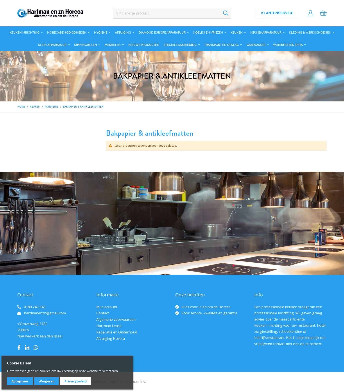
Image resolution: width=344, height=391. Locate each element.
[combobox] (172, 13)
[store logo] (50, 13)
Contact (102, 313)
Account (310, 13)
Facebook (19, 347)
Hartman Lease (109, 325)
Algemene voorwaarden (116, 319)
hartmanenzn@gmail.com (45, 313)
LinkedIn (27, 347)
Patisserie (51, 107)
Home (21, 107)
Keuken (35, 107)
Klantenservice (277, 13)
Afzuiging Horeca (110, 338)
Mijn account (106, 307)
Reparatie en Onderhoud (116, 332)
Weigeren (46, 381)
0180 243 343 (34, 307)
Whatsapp (36, 347)
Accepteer (20, 381)
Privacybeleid (75, 381)
